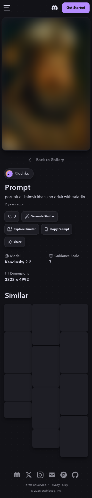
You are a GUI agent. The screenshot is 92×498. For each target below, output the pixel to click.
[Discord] (54, 7)
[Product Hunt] (63, 475)
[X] (28, 475)
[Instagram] (40, 475)
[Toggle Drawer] (7, 8)
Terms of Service (35, 485)
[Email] (52, 475)
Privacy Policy (59, 485)
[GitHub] (75, 475)
